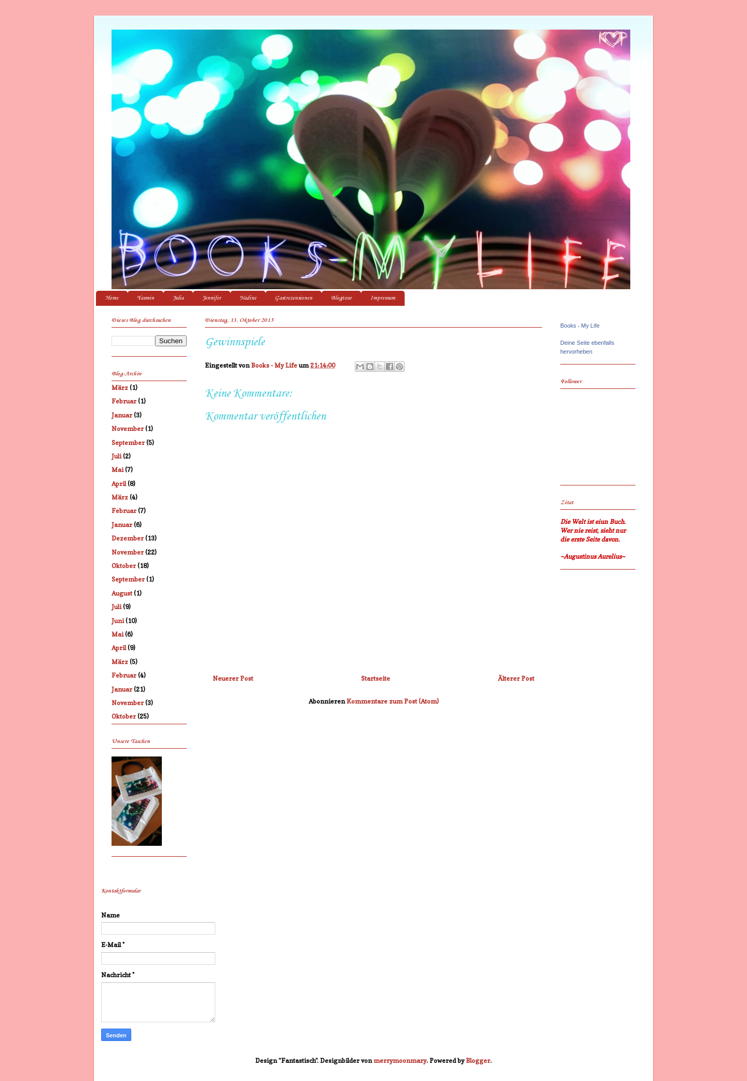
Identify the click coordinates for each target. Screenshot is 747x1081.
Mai (117, 470)
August (122, 593)
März (120, 387)
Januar (122, 415)
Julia (178, 298)
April (119, 484)
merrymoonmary (400, 1060)
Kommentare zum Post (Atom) (393, 701)
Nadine (248, 298)
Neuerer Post (233, 678)
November (128, 429)
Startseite (375, 678)
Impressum (382, 298)
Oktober (124, 566)
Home (111, 298)
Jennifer (211, 298)
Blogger (478, 1060)
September (128, 443)
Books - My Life (580, 325)
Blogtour (341, 298)
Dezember (128, 538)
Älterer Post (516, 678)
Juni (118, 621)
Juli (116, 456)
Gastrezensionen (293, 298)
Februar (124, 401)
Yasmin (145, 298)
